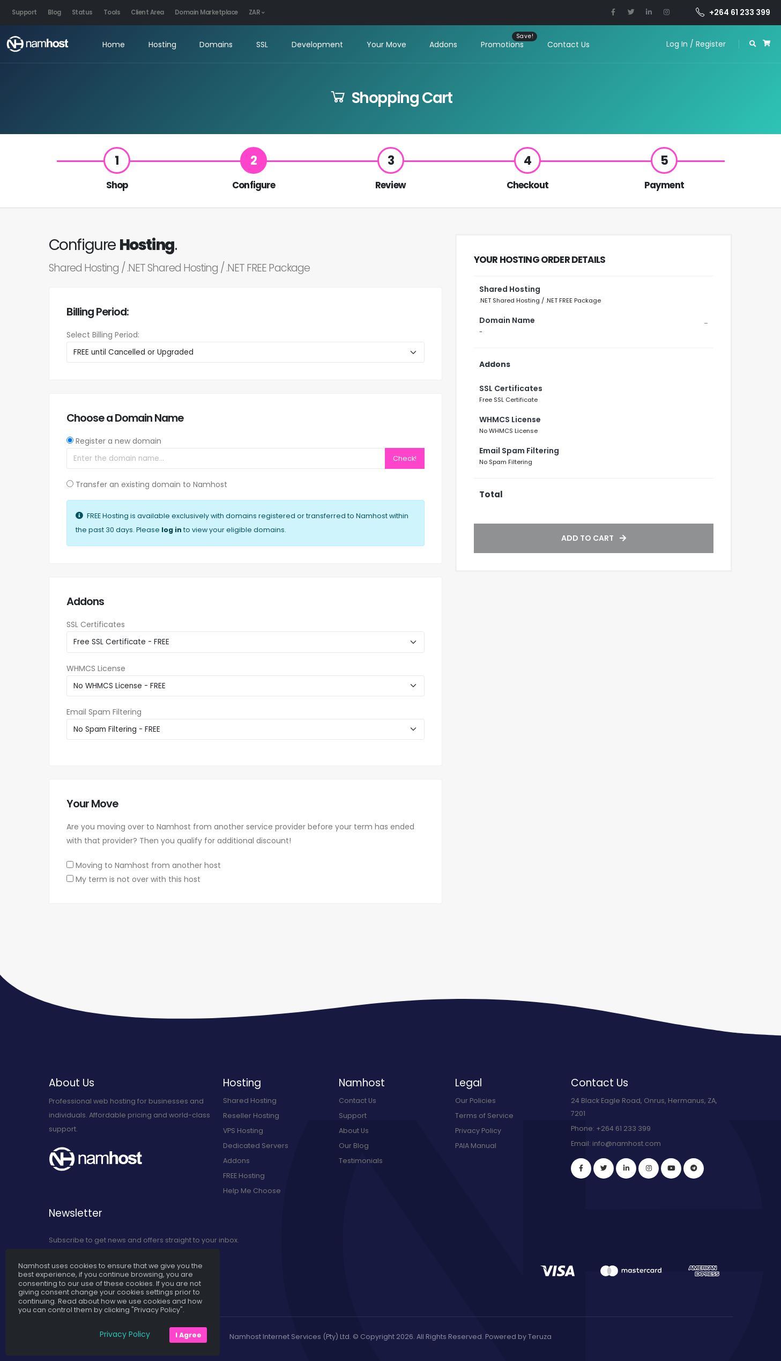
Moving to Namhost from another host (148, 865)
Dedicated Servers (255, 1145)
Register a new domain (118, 441)
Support (24, 12)
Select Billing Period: (102, 334)
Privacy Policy (478, 1130)
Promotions (501, 44)
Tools (112, 12)
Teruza (540, 1336)
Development (316, 44)
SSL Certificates (95, 624)
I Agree (188, 1335)
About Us (354, 1130)
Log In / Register (696, 44)
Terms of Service (484, 1115)
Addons (442, 44)
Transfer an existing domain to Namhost (151, 484)
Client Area (147, 12)
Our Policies (475, 1100)
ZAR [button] (257, 12)
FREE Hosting (244, 1175)
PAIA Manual (475, 1145)
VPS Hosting (243, 1130)
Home (112, 44)
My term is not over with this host (138, 879)
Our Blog (354, 1145)
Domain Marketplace (206, 12)
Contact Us (567, 44)
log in (171, 529)
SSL (261, 44)
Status (82, 12)
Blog (54, 12)
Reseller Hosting (251, 1115)
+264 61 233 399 (733, 12)
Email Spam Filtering (104, 712)
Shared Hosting (250, 1100)
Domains (215, 44)
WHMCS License (95, 668)
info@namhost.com (626, 1143)
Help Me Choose (252, 1190)
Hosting (161, 44)
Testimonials (361, 1160)
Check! (404, 458)
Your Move (385, 44)
